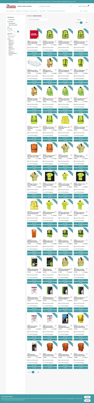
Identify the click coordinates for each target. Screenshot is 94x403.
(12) (11, 41)
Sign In (79, 6)
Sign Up (84, 6)
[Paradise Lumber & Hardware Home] (11, 6)
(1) (11, 54)
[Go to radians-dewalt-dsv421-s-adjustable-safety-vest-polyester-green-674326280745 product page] (65, 71)
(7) (11, 44)
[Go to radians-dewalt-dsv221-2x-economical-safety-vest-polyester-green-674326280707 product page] (49, 242)
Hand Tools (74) (11, 36)
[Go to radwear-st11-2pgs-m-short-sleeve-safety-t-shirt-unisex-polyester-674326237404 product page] (80, 185)
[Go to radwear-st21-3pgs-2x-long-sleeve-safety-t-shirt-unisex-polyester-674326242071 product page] (49, 100)
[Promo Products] (7, 19)
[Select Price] (18, 31)
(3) (11, 47)
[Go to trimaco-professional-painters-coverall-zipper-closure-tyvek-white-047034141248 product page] (34, 298)
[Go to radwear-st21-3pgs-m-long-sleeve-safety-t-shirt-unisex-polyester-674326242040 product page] (80, 100)
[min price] (9, 31)
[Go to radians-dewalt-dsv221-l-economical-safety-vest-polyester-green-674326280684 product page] (65, 242)
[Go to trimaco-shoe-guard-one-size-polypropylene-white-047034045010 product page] (34, 71)
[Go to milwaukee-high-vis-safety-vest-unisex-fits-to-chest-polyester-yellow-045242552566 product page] (80, 128)
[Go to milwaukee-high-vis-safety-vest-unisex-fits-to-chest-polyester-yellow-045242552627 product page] (80, 43)
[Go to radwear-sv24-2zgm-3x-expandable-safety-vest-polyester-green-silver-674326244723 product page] (49, 71)
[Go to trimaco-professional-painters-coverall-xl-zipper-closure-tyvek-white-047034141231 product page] (49, 327)
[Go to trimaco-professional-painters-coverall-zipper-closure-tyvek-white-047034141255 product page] (34, 270)
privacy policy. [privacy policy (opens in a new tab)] (71, 398)
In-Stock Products (12, 23)
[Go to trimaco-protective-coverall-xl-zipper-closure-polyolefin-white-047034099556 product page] (65, 298)
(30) (11, 40)
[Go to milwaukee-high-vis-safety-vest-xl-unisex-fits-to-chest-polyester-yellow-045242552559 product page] (49, 128)
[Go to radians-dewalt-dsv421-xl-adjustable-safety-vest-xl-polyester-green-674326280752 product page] (80, 71)
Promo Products (12, 19)
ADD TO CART (34, 52)
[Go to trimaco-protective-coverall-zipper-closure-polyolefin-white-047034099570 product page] (80, 298)
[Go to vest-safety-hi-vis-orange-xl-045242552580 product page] (34, 156)
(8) (11, 43)
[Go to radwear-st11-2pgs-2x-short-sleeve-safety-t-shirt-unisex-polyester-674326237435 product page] (49, 185)
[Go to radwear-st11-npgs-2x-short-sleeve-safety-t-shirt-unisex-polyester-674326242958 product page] (49, 213)
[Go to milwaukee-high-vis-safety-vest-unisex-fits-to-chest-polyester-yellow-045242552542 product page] (34, 128)
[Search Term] (55, 6)
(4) (11, 46)
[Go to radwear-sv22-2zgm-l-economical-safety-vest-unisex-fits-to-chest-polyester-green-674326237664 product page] (65, 270)
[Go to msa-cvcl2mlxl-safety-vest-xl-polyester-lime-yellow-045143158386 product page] (65, 128)
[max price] (14, 31)
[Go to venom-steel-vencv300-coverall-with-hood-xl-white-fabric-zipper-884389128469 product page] (34, 355)
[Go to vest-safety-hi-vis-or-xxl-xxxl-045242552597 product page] (49, 156)
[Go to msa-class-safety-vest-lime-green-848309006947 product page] (34, 213)
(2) (10, 50)
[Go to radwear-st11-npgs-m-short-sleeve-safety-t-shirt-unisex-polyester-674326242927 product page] (80, 213)
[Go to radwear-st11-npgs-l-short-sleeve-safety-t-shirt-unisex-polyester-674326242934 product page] (65, 213)
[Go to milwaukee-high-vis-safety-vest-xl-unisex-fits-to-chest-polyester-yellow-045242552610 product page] (65, 43)
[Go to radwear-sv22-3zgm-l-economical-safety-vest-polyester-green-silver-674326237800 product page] (80, 156)
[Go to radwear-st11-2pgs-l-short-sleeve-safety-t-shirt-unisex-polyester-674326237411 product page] (65, 185)
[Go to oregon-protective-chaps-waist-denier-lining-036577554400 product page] (34, 43)
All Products (11, 21)
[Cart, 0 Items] (87, 6)
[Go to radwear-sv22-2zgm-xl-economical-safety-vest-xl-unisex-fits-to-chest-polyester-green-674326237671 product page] (80, 270)
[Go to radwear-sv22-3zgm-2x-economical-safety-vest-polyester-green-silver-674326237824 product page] (65, 156)
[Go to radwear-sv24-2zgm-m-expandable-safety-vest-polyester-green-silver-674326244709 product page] (34, 100)
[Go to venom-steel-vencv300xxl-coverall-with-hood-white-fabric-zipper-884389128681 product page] (65, 327)
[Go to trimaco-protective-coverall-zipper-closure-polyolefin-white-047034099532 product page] (49, 298)
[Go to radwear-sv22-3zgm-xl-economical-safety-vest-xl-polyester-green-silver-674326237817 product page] (34, 185)
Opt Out (87, 400)
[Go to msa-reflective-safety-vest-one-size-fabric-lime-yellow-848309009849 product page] (34, 242)
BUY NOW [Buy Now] (34, 55)
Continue (87, 397)
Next (86, 22)
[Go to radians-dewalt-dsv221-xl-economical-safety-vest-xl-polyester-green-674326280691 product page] (80, 242)
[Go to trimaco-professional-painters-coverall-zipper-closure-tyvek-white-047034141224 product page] (34, 327)
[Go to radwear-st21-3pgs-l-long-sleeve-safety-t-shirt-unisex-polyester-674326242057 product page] (65, 100)
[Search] (71, 6)
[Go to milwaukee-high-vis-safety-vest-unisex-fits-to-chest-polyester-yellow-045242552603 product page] (49, 43)
